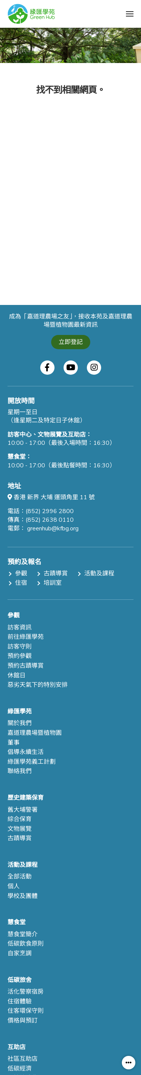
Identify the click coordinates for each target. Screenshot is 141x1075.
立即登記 (71, 342)
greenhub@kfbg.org (53, 528)
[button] (129, 13)
